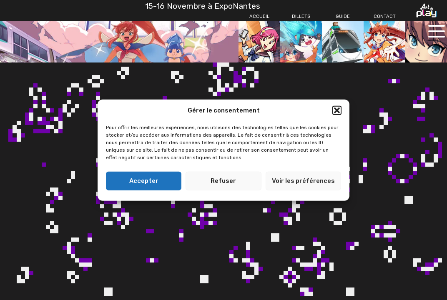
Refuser (223, 181)
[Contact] (384, 16)
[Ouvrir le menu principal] (436, 31)
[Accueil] (259, 16)
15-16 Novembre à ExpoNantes (202, 6)
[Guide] (343, 16)
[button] (337, 110)
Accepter (143, 181)
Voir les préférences (303, 181)
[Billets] (301, 16)
